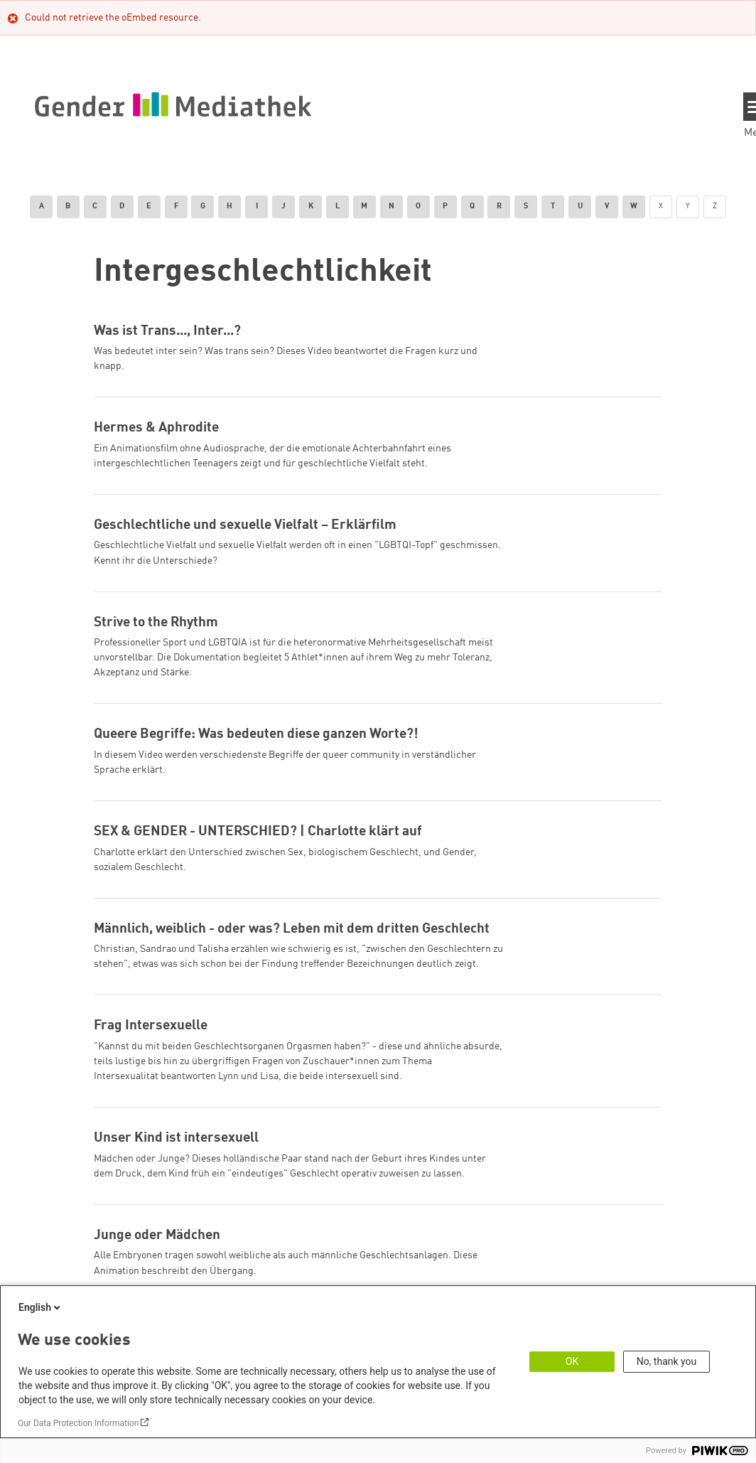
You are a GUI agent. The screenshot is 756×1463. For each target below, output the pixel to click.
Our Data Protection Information (78, 1423)
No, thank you (667, 1361)
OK (572, 1361)
